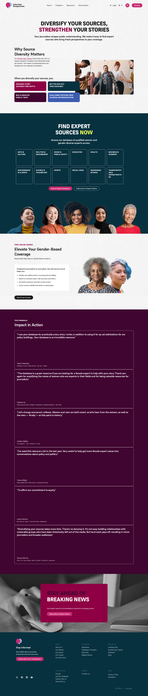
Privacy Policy (113, 675)
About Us (58, 647)
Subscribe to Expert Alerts (86, 189)
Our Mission (59, 650)
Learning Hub (113, 647)
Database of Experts (89, 650)
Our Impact (59, 652)
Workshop (85, 647)
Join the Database (61, 676)
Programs (59, 5)
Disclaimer (111, 677)
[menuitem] (121, 5)
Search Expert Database (60, 189)
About (50, 5)
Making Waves (87, 655)
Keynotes (85, 652)
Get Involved (84, 5)
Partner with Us (60, 679)
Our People (59, 655)
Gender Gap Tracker (24, 59)
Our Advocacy (60, 658)
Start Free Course (24, 298)
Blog (109, 655)
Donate (137, 5)
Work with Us (60, 681)
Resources (71, 5)
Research (111, 652)
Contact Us (86, 674)
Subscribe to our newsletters (29, 659)
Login (114, 5)
